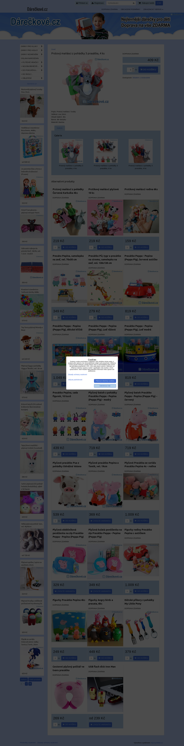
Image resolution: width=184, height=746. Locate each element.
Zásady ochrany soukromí (77, 374)
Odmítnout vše (105, 386)
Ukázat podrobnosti (75, 380)
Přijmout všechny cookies (105, 381)
